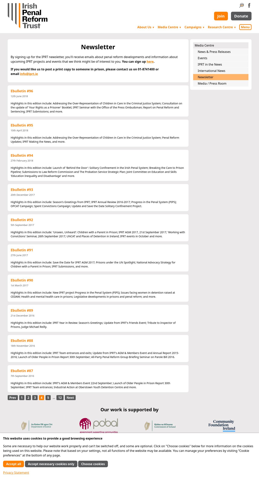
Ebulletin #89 (22, 310)
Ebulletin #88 (22, 340)
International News (211, 71)
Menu (245, 27)
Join (221, 16)
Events (202, 58)
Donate (241, 16)
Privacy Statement (16, 473)
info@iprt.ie (29, 74)
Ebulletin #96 (22, 91)
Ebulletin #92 (22, 219)
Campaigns (195, 27)
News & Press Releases (214, 52)
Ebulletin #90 (22, 280)
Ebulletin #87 (22, 370)
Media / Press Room (212, 83)
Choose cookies (93, 464)
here (150, 61)
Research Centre (222, 27)
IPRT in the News (210, 64)
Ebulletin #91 (22, 250)
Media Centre (169, 27)
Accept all (13, 464)
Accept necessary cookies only (51, 464)
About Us (146, 27)
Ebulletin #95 (22, 125)
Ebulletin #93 (22, 189)
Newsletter (205, 77)
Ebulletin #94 (22, 155)
